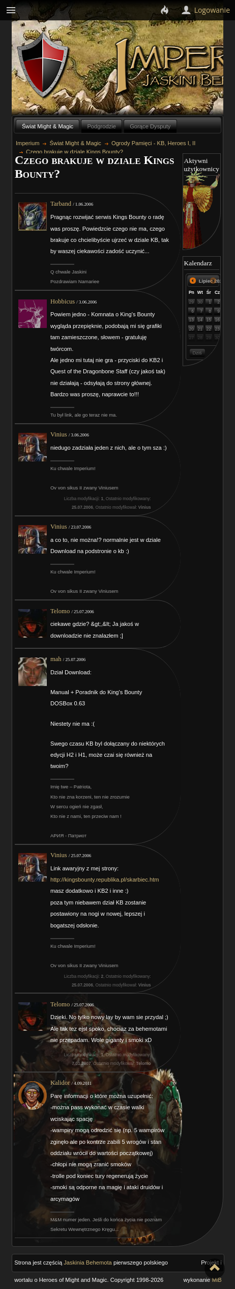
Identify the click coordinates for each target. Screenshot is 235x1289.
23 (217, 329)
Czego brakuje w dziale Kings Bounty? (74, 152)
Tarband (60, 203)
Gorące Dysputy (150, 126)
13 (191, 319)
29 (191, 302)
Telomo (60, 611)
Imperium (28, 143)
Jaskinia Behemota (88, 1262)
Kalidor (60, 1082)
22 (208, 329)
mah (56, 659)
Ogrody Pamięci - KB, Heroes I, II (153, 143)
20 (191, 329)
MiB (216, 1280)
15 (208, 319)
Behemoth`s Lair (44, 65)
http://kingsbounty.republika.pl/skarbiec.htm (104, 879)
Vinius (58, 434)
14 (200, 319)
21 (200, 329)
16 (217, 319)
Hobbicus (62, 301)
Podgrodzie (101, 126)
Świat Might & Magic (47, 126)
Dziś (196, 352)
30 (200, 302)
